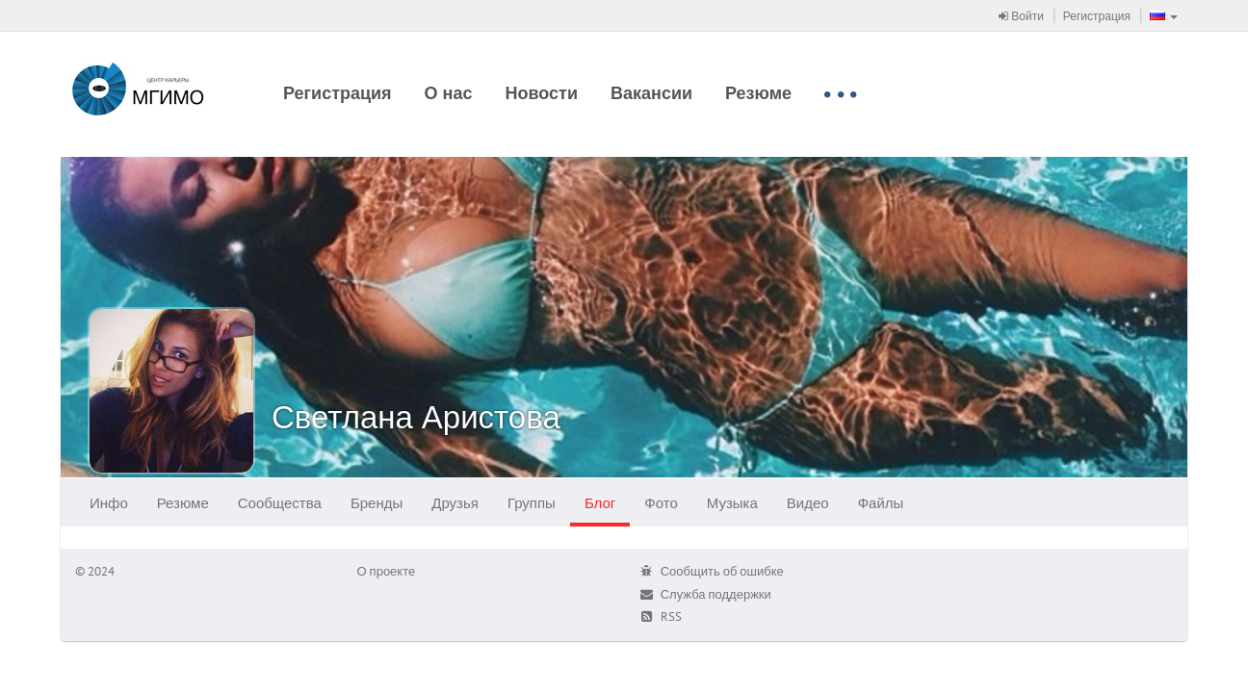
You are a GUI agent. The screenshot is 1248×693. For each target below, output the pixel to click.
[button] (1163, 15)
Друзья (455, 503)
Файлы (881, 503)
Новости (542, 93)
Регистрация (1097, 16)
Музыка (732, 503)
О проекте (386, 571)
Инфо (109, 503)
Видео (808, 503)
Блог (600, 503)
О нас (449, 93)
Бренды (377, 503)
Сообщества (280, 503)
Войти (1021, 16)
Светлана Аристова (416, 416)
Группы (531, 503)
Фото (660, 503)
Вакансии (651, 93)
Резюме (758, 93)
